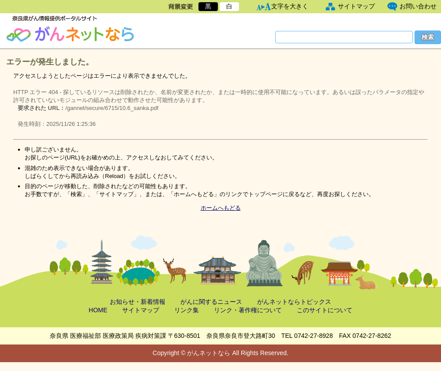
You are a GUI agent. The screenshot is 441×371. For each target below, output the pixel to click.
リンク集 (186, 310)
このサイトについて (324, 310)
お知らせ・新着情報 (137, 301)
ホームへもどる (221, 207)
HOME (98, 310)
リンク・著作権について (248, 310)
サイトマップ (356, 6)
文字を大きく (289, 6)
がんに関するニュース (211, 301)
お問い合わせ (418, 6)
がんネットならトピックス (294, 301)
